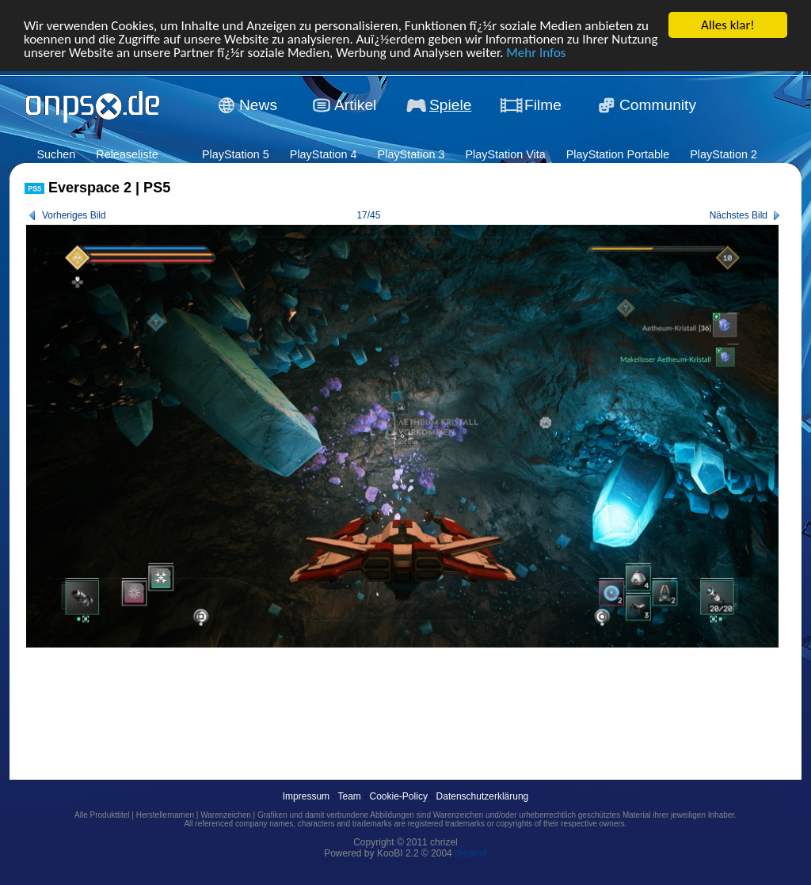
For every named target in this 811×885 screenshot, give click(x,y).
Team (349, 796)
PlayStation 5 (235, 154)
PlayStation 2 (723, 154)
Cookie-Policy (399, 796)
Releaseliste (127, 154)
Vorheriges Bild (74, 215)
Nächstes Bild (738, 215)
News (258, 105)
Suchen (55, 154)
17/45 (368, 215)
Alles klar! (728, 25)
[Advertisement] (313, 695)
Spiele (450, 105)
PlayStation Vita (505, 154)
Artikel (355, 105)
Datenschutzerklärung (482, 796)
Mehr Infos (535, 52)
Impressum (306, 796)
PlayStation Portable (617, 154)
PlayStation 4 (323, 154)
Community (657, 105)
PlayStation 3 (411, 154)
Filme (543, 105)
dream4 (471, 853)
